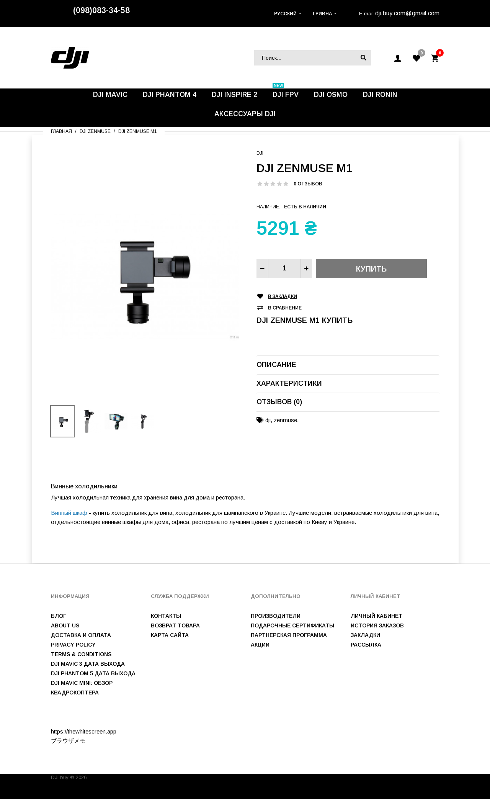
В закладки (282, 296)
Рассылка (366, 645)
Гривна (322, 13)
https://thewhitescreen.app (83, 731)
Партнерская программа (289, 635)
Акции (260, 645)
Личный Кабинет (376, 616)
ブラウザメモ (68, 740)
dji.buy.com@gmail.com (407, 13)
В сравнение (285, 308)
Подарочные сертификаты (292, 625)
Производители (276, 616)
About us (65, 625)
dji (268, 420)
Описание (276, 364)
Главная (61, 131)
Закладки (365, 635)
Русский (285, 13)
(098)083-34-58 (101, 10)
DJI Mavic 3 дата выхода (88, 664)
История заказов (377, 625)
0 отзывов (308, 184)
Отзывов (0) (279, 402)
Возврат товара (175, 625)
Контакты (166, 616)
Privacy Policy (73, 645)
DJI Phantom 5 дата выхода (93, 673)
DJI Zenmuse (95, 131)
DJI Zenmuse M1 (137, 131)
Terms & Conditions (81, 654)
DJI (259, 153)
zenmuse (285, 420)
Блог (58, 616)
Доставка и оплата (81, 635)
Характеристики (289, 383)
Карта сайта (170, 635)
